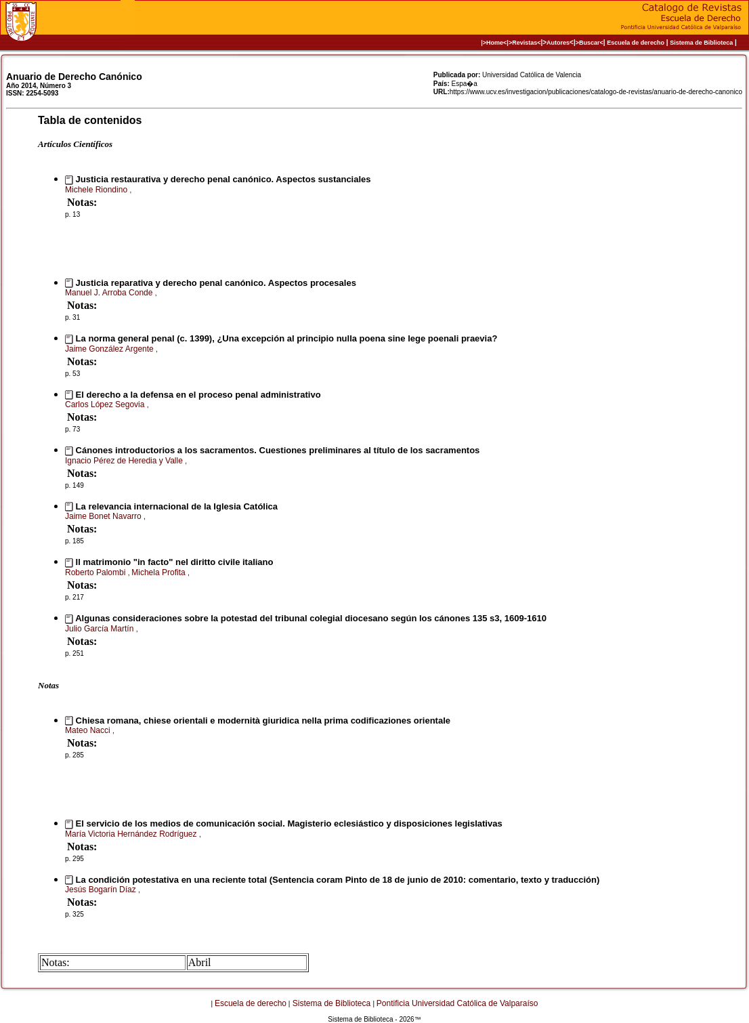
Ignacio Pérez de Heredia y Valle (125, 460)
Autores (558, 42)
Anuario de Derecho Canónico (74, 76)
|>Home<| (495, 42)
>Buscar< (589, 42)
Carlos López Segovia (106, 404)
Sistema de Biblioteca (701, 42)
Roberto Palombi (96, 572)
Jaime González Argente (110, 349)
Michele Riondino (97, 189)
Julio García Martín (100, 628)
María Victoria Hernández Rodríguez (132, 834)
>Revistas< (525, 42)
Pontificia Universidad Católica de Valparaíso (457, 1003)
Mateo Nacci (88, 730)
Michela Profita (159, 572)
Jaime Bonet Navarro (104, 516)
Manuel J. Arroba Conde (110, 292)
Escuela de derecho (635, 42)
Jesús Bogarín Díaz (101, 889)
